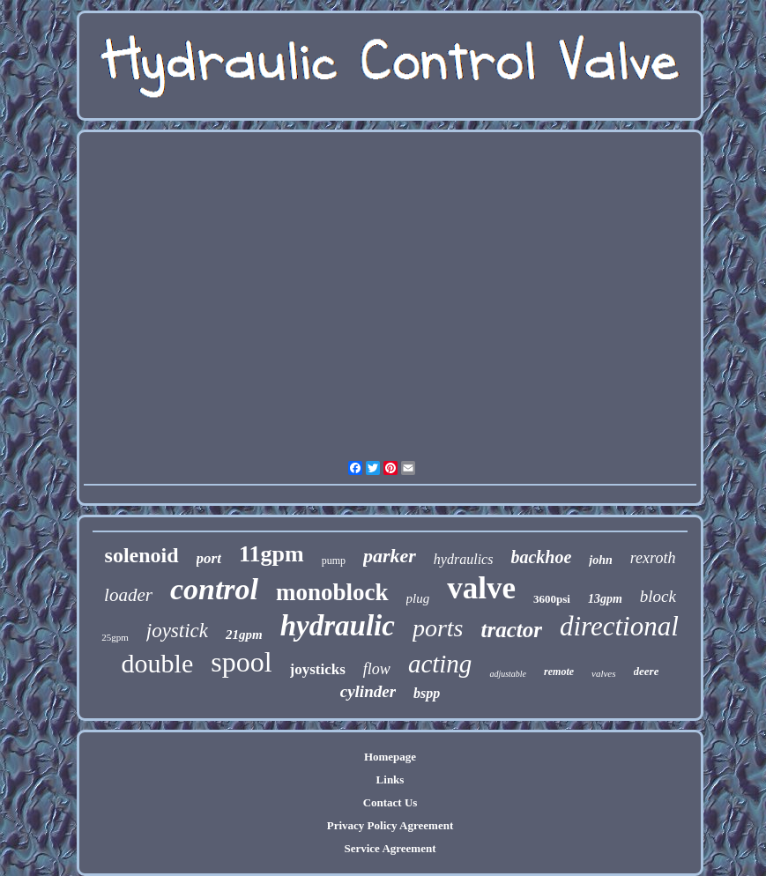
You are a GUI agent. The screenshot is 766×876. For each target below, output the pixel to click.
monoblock (332, 592)
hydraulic (337, 626)
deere (646, 671)
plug (418, 598)
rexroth (653, 558)
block (658, 596)
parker (389, 556)
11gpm (271, 554)
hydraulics (464, 559)
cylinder (368, 691)
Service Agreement (389, 848)
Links (390, 779)
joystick (177, 631)
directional (619, 626)
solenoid (142, 555)
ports (438, 628)
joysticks (318, 669)
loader (128, 594)
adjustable (507, 674)
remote (559, 671)
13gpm (605, 598)
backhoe (540, 557)
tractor (510, 630)
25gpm (115, 637)
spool (241, 662)
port (209, 558)
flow (376, 669)
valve (481, 588)
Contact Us (390, 802)
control (214, 589)
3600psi (551, 598)
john (600, 560)
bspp (426, 693)
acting (440, 664)
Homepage (390, 756)
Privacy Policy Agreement (390, 825)
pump (334, 560)
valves (603, 673)
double (158, 663)
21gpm (244, 634)
